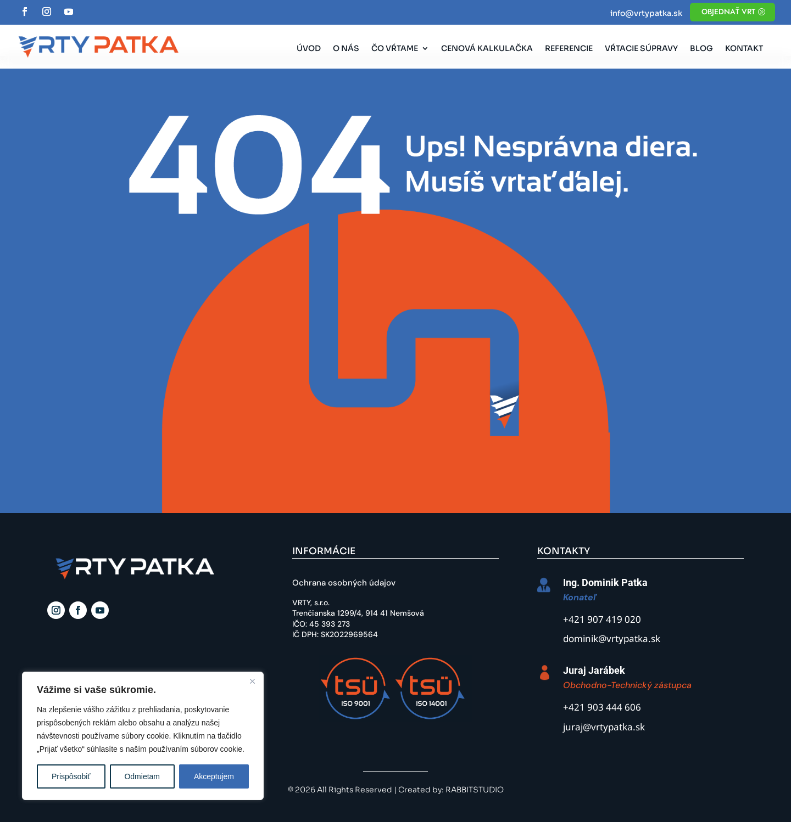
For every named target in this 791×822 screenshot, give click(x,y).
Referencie (569, 48)
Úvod (309, 48)
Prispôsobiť (71, 776)
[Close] (252, 681)
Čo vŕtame (394, 48)
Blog (701, 48)
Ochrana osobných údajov (344, 582)
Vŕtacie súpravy (641, 48)
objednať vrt (728, 11)
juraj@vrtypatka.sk (604, 728)
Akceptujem (214, 776)
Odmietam (142, 776)
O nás (346, 48)
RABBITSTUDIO (474, 790)
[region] (143, 736)
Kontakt (744, 48)
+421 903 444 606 (602, 708)
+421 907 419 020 (602, 620)
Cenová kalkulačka (487, 48)
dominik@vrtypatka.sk (611, 639)
